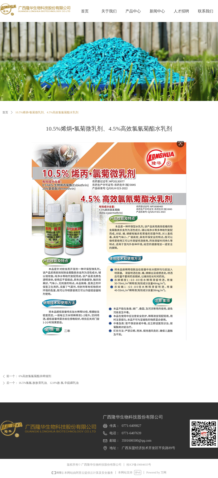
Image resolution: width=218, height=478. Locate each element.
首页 (5, 112)
